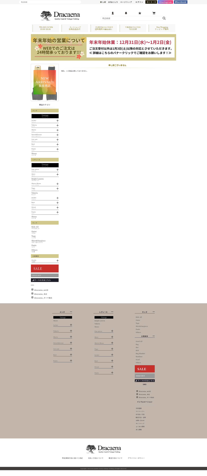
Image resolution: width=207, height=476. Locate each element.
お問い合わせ (140, 420)
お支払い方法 (140, 414)
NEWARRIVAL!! (45, 81)
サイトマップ (140, 423)
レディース (103, 312)
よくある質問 (140, 426)
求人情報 (139, 430)
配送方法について (116, 464)
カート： (151, 2)
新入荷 (103, 2)
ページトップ (126, 2)
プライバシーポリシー (136, 464)
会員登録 (139, 408)
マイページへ (140, 411)
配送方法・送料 (141, 417)
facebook (180, 2)
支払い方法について (95, 464)
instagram (165, 2)
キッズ (144, 312)
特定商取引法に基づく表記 (72, 464)
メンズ (62, 312)
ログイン (139, 2)
